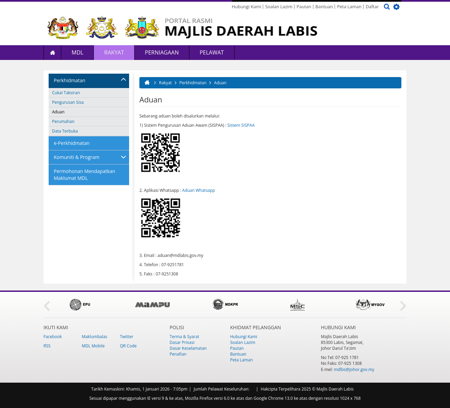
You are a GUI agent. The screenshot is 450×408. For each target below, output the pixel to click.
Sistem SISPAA (240, 125)
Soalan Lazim (278, 6)
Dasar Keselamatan (188, 348)
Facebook (52, 336)
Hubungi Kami (246, 6)
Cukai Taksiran (66, 93)
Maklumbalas (95, 336)
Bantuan (324, 6)
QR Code (128, 346)
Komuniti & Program (76, 157)
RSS (47, 346)
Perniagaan (162, 52)
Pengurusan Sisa (68, 102)
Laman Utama (52, 52)
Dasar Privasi (182, 342)
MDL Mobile (93, 346)
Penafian (178, 354)
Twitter (126, 336)
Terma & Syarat (184, 336)
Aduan (58, 112)
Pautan (304, 6)
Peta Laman (349, 6)
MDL (77, 52)
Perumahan (63, 121)
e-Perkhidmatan (72, 143)
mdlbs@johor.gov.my (354, 369)
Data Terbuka (65, 131)
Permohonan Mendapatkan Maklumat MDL (84, 174)
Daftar (372, 6)
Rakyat (114, 52)
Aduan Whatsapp (198, 190)
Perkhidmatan (69, 80)
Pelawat (212, 52)
